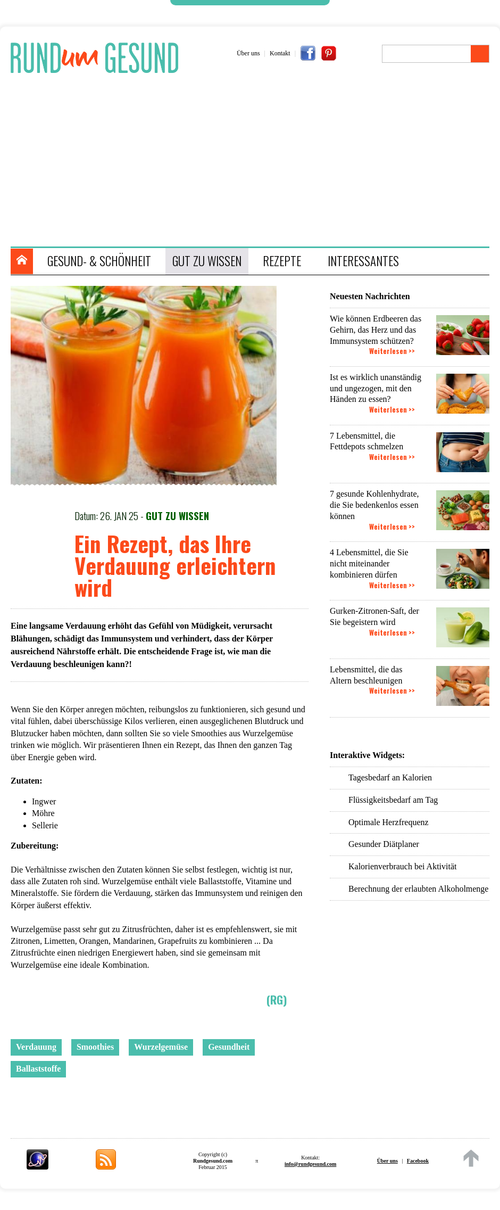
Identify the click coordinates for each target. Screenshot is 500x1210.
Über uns (248, 53)
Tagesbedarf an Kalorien (390, 777)
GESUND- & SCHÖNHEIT (99, 261)
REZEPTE (282, 261)
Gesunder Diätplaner (383, 844)
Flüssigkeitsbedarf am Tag (393, 799)
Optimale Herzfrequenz (388, 822)
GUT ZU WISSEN (206, 261)
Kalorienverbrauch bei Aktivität (402, 866)
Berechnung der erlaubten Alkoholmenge (418, 888)
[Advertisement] (255, 161)
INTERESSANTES (363, 261)
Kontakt (280, 53)
